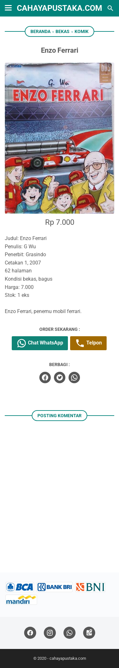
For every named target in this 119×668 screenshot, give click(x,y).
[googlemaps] (89, 633)
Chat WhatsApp (40, 343)
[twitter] (59, 377)
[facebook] (45, 377)
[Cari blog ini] (110, 8)
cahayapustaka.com (59, 8)
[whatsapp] (74, 377)
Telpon (88, 343)
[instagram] (50, 633)
